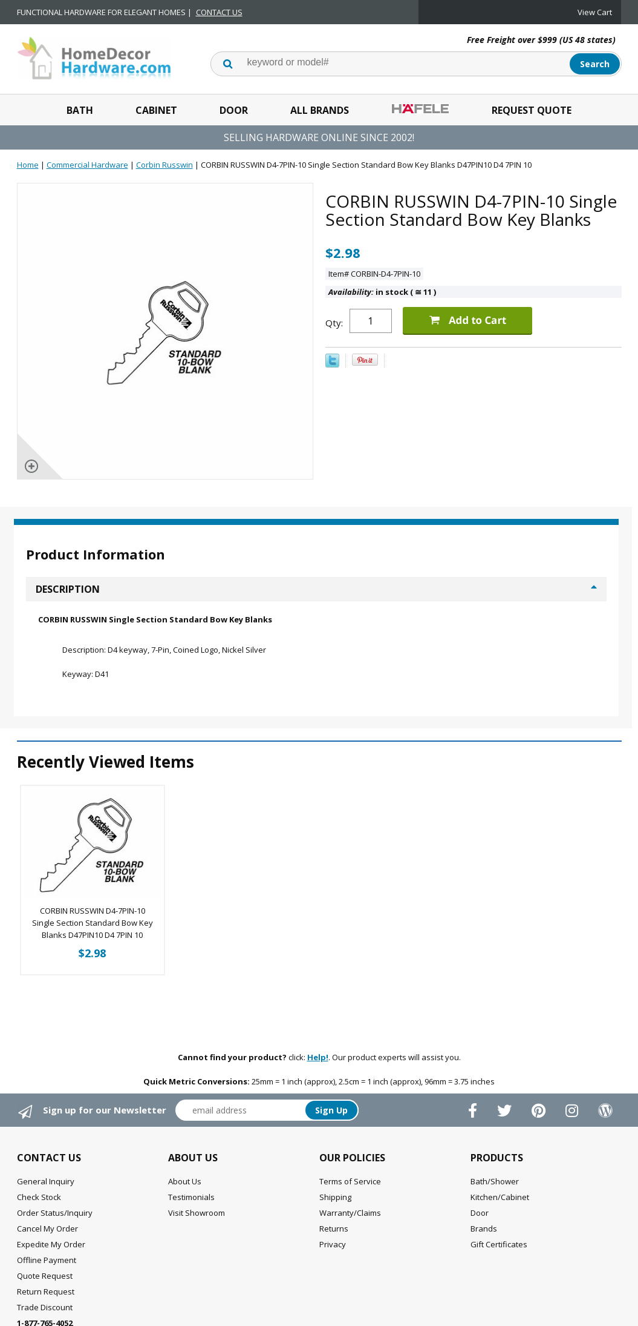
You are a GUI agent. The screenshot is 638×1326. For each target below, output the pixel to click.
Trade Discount (45, 1307)
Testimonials (191, 1197)
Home (28, 164)
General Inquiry (45, 1181)
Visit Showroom (196, 1212)
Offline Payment (46, 1260)
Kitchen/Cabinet (499, 1197)
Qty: (334, 323)
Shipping (335, 1197)
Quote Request (45, 1275)
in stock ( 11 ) (382, 291)
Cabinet (156, 110)
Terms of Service (350, 1181)
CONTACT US (219, 12)
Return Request (45, 1291)
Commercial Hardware (87, 164)
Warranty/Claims (350, 1212)
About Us (184, 1181)
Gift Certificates (498, 1244)
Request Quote (531, 110)
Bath (80, 110)
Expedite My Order (51, 1244)
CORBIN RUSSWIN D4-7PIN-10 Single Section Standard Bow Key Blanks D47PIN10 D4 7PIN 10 (92, 922)
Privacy (332, 1244)
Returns (333, 1228)
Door (234, 110)
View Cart (595, 12)
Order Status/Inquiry (55, 1212)
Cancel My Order (47, 1228)
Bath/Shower (494, 1181)
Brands (483, 1228)
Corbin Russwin (164, 164)
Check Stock (39, 1197)
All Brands (319, 110)
